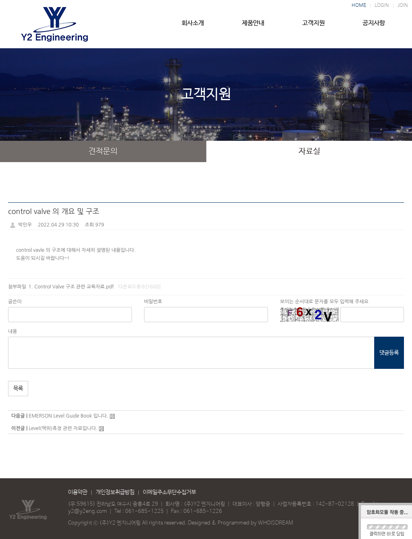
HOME (359, 6)
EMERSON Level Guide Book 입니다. (68, 416)
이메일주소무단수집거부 (169, 492)
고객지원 (313, 27)
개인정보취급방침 (115, 492)
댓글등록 (389, 353)
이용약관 (77, 492)
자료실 (309, 151)
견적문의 (103, 151)
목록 (18, 388)
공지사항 (374, 27)
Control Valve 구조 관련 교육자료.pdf (74, 286)
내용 (12, 331)
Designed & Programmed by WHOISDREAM (240, 523)
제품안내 (253, 27)
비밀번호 (153, 301)
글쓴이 (15, 301)
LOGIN (382, 6)
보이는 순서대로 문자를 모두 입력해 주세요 (324, 301)
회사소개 (193, 27)
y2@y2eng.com (87, 511)
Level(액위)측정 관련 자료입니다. (63, 428)
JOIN (403, 6)
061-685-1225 (144, 511)
